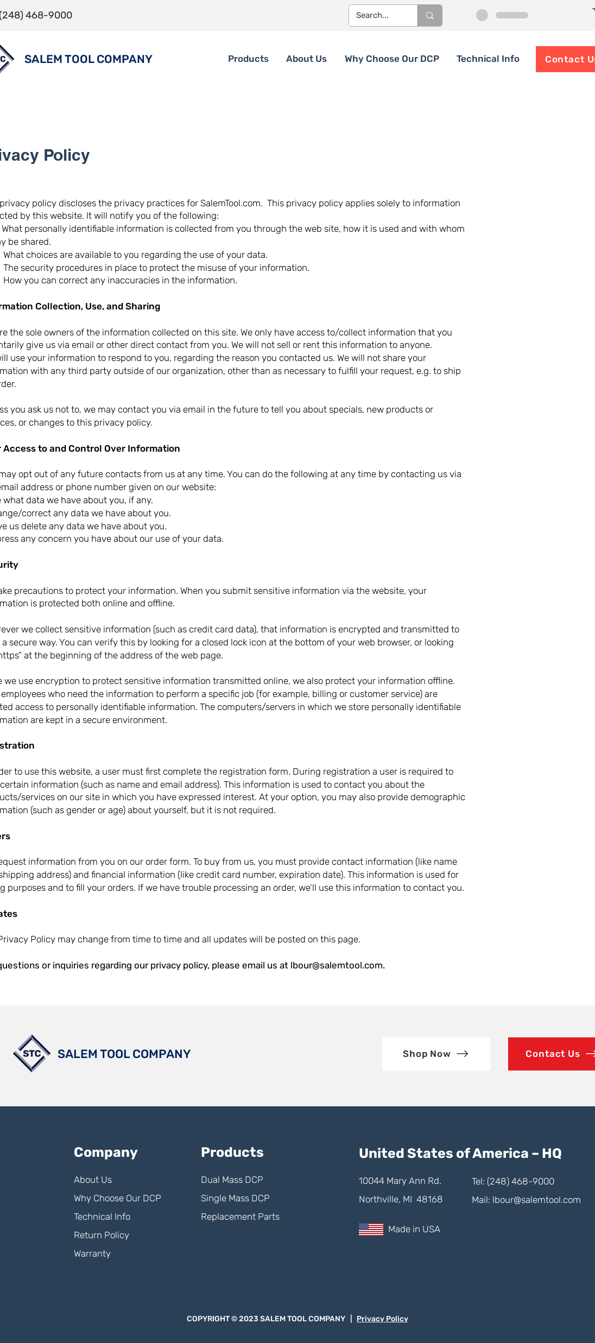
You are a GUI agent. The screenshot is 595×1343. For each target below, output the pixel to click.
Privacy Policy (382, 1318)
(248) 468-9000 (520, 1181)
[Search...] (375, 15)
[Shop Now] (436, 1053)
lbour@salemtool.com (336, 965)
